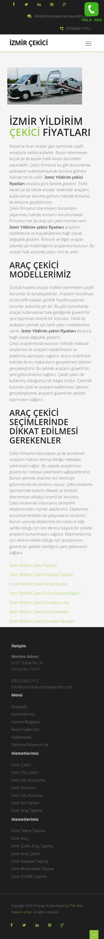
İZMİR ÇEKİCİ (28, 42)
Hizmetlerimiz (23, 714)
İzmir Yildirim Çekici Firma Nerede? (39, 611)
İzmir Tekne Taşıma (28, 830)
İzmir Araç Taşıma (26, 810)
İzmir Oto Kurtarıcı (27, 795)
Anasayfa (19, 706)
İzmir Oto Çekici (25, 772)
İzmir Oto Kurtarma (28, 780)
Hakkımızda (21, 737)
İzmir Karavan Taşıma (29, 861)
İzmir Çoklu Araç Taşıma (32, 846)
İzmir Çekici (21, 765)
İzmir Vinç (19, 838)
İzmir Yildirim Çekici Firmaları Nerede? (42, 621)
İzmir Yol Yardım (25, 803)
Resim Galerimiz (25, 729)
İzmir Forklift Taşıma (28, 876)
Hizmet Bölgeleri (25, 722)
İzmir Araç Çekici (25, 853)
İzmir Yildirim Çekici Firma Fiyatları (38, 584)
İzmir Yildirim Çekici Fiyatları (33, 565)
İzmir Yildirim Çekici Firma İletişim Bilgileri (44, 593)
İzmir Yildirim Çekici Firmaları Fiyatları (41, 574)
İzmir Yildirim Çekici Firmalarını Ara (39, 602)
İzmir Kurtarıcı (23, 787)
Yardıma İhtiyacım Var (30, 744)
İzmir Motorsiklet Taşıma (32, 868)
